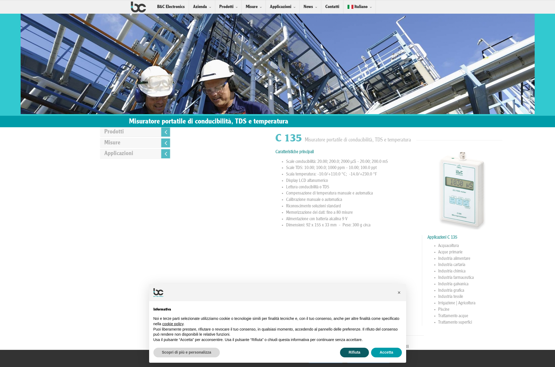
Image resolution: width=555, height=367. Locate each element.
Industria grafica (530, 290)
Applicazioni (280, 7)
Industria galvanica (533, 284)
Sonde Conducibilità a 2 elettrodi (450, 346)
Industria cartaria (531, 265)
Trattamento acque (533, 316)
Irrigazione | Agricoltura (536, 303)
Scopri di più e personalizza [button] (186, 352)
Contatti (332, 7)
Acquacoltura (528, 246)
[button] (399, 292)
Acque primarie (530, 252)
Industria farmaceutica (535, 277)
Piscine (523, 309)
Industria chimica (531, 271)
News (308, 7)
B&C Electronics (171, 7)
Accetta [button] (386, 352)
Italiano (358, 7)
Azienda (200, 7)
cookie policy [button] (172, 324)
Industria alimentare (534, 258)
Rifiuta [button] (354, 352)
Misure (252, 7)
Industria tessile (530, 296)
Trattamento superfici (534, 322)
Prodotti (226, 7)
